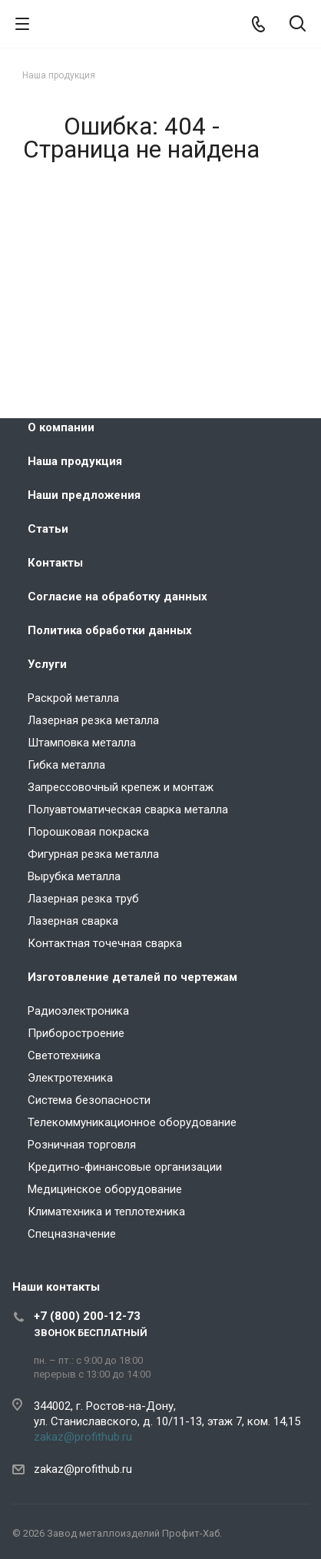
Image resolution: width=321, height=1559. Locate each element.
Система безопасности (89, 1100)
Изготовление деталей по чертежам (132, 977)
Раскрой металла (73, 698)
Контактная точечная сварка (105, 943)
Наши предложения (84, 495)
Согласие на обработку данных (117, 596)
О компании (61, 427)
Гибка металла (66, 765)
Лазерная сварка (73, 921)
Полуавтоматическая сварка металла (128, 809)
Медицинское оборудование (105, 1189)
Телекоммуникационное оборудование (132, 1122)
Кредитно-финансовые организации (125, 1167)
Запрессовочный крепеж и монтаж (120, 787)
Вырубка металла (74, 876)
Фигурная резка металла (93, 854)
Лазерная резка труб (83, 899)
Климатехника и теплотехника (106, 1211)
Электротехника (70, 1078)
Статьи (48, 529)
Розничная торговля (82, 1145)
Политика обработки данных (110, 630)
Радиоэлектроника (78, 1011)
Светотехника (64, 1055)
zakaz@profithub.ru (83, 1437)
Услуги (47, 664)
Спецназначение (72, 1234)
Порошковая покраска (88, 832)
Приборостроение (76, 1033)
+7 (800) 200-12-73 (87, 1316)
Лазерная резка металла (93, 720)
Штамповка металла (82, 743)
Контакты (55, 563)
